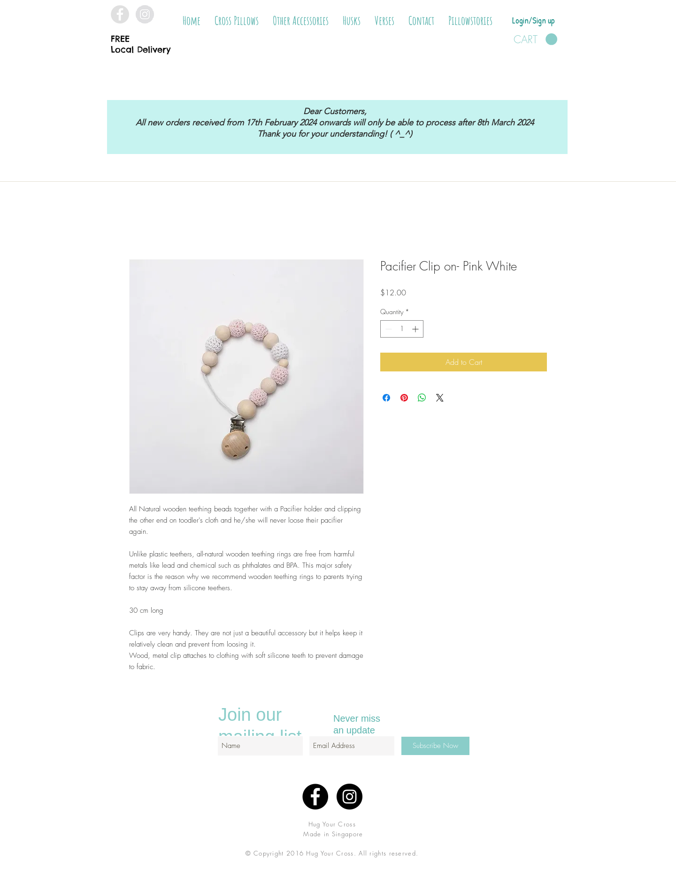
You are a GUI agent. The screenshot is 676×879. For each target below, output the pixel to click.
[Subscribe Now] (435, 746)
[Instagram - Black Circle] (349, 797)
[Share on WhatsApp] (422, 397)
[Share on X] (440, 397)
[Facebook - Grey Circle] (120, 14)
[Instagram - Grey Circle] (145, 14)
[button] (236, 20)
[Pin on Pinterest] (404, 397)
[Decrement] (387, 329)
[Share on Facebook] (386, 397)
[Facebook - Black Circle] (315, 797)
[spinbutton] (401, 329)
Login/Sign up (533, 20)
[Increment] (416, 329)
